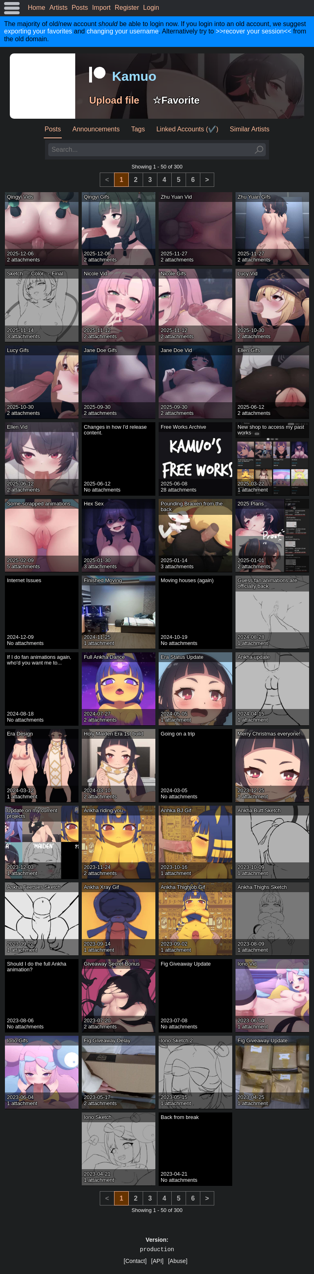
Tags (138, 129)
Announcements (96, 129)
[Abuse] (177, 1261)
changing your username (123, 31)
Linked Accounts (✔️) (187, 129)
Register (127, 7)
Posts (80, 7)
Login (151, 7)
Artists (58, 7)
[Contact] (135, 1261)
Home (36, 7)
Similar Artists (249, 129)
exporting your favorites (38, 31)
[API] (157, 1261)
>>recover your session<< (254, 31)
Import (101, 7)
